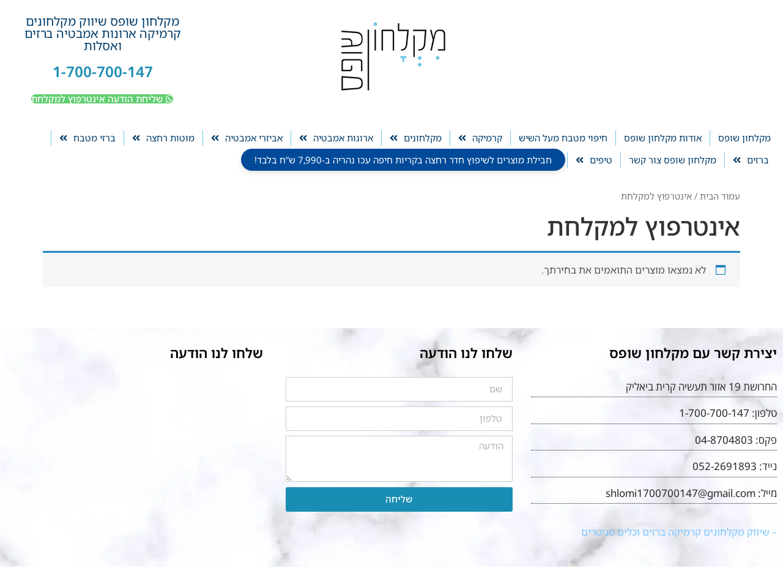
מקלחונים (416, 138)
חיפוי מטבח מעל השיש (563, 138)
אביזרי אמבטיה (247, 138)
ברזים (751, 160)
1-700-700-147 (103, 71)
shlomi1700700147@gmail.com (680, 493)
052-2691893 (724, 466)
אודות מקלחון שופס (663, 138)
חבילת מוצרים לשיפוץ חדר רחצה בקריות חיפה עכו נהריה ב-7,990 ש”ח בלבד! (403, 160)
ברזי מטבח (87, 138)
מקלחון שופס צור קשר (672, 160)
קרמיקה (480, 138)
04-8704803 (724, 440)
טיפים (594, 160)
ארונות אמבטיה (336, 138)
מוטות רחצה (163, 138)
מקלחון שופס (744, 138)
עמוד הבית (720, 196)
